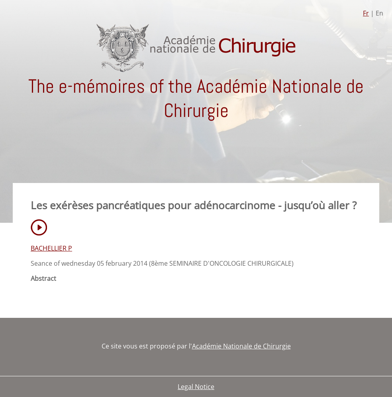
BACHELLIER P (51, 248)
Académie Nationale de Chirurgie (241, 346)
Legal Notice (196, 386)
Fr (366, 13)
